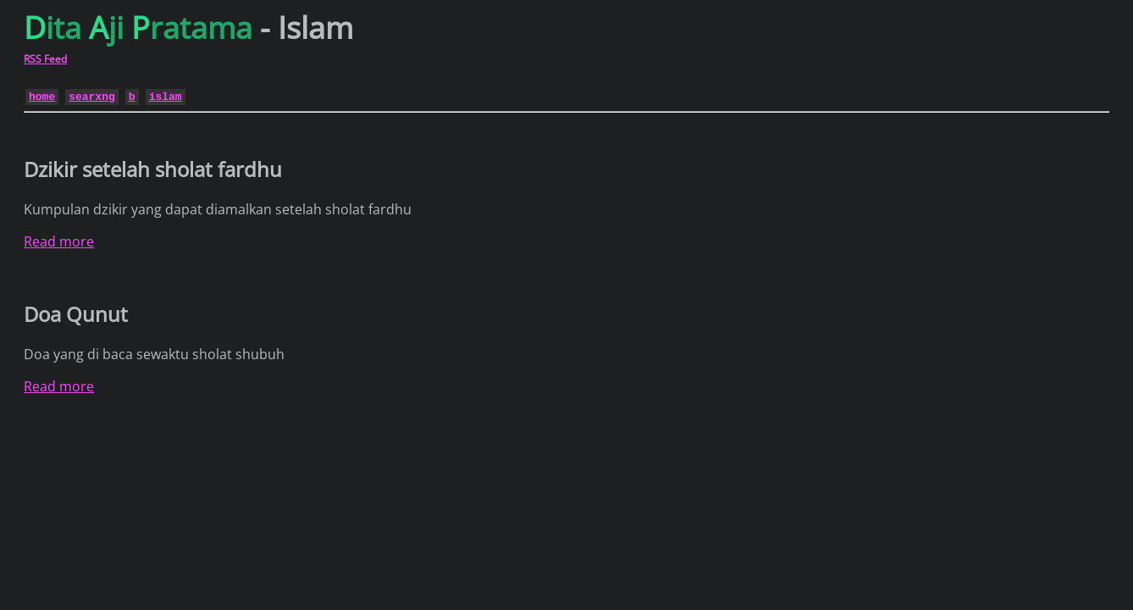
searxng (92, 95)
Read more (59, 241)
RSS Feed (45, 59)
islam (165, 95)
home (42, 95)
